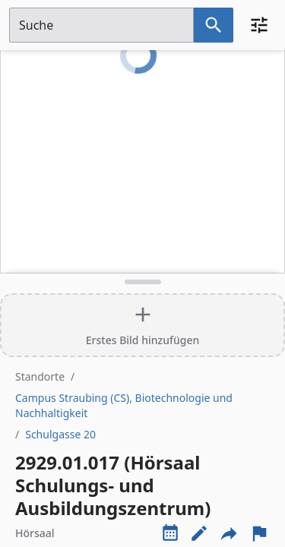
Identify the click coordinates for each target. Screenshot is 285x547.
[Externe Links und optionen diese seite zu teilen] (228, 533)
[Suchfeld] (101, 25)
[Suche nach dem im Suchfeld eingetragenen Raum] (213, 25)
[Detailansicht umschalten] (142, 282)
